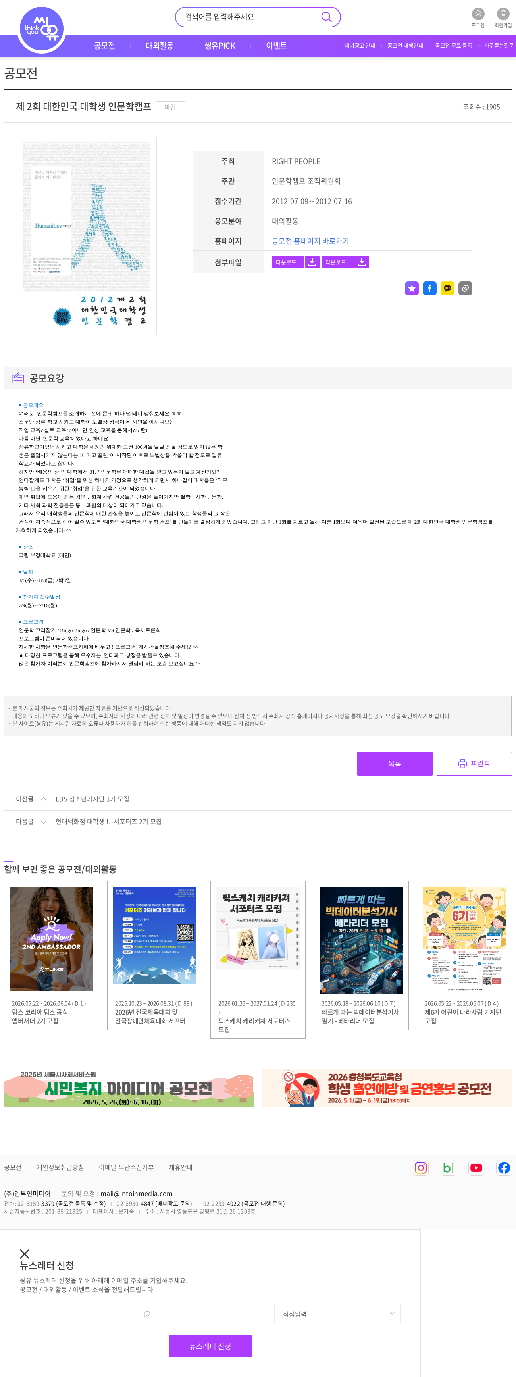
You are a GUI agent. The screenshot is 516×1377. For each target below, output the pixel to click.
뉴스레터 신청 (210, 1346)
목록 (395, 763)
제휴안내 (181, 1167)
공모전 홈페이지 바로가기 (310, 240)
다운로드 (286, 262)
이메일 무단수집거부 (126, 1167)
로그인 (478, 18)
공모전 (13, 1167)
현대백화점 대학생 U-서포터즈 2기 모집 (109, 821)
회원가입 (503, 18)
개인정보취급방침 (60, 1167)
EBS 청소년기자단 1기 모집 (92, 799)
